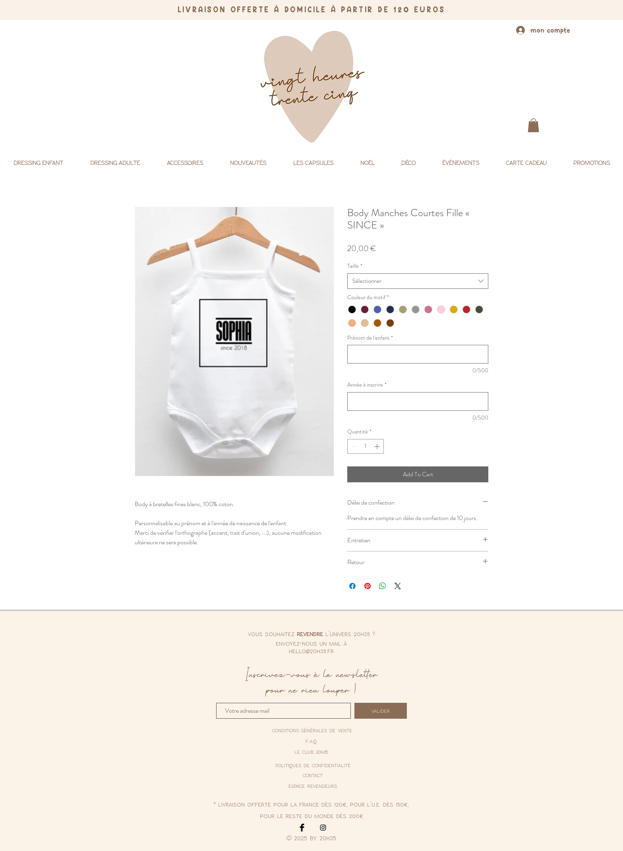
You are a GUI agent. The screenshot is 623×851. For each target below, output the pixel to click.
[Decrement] (353, 446)
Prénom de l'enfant (370, 338)
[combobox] (417, 281)
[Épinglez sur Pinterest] (367, 586)
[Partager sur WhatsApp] (382, 586)
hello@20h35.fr (311, 651)
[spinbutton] (365, 446)
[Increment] (378, 446)
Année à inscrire (367, 385)
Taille (354, 266)
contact (313, 775)
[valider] (380, 711)
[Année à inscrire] (418, 401)
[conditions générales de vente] (312, 730)
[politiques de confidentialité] (312, 766)
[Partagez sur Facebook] (352, 586)
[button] (533, 125)
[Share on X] (397, 586)
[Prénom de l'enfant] (418, 354)
